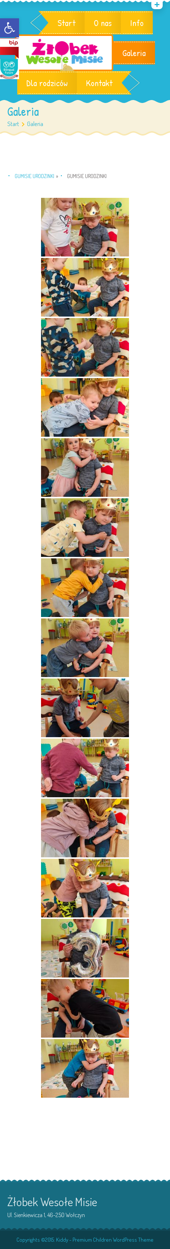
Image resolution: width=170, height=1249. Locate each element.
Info (137, 22)
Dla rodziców (47, 83)
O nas (103, 22)
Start (66, 22)
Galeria (134, 52)
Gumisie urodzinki (34, 176)
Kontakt (99, 83)
